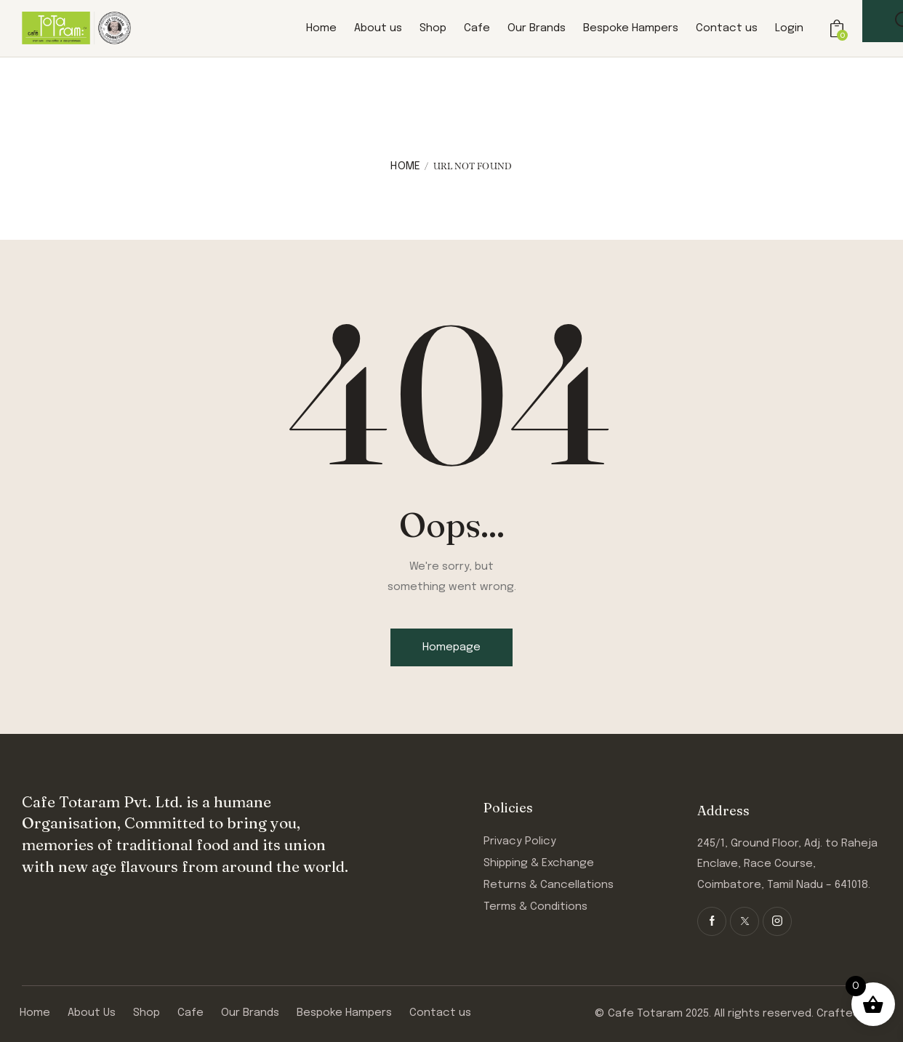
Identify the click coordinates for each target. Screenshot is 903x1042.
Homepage (451, 647)
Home (405, 166)
